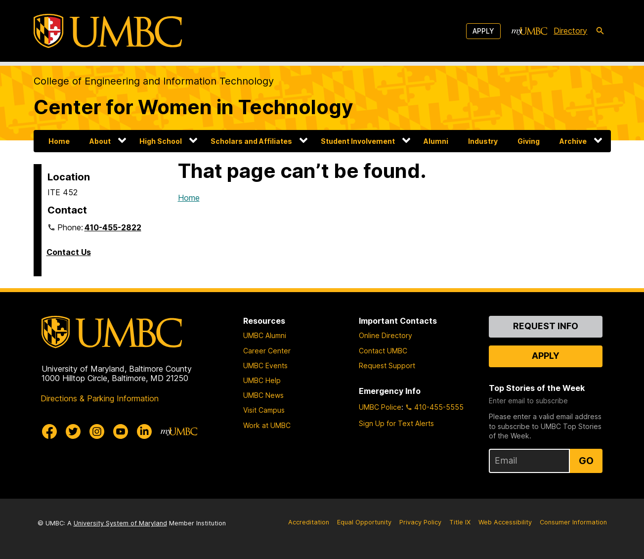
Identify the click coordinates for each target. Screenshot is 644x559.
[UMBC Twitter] (73, 431)
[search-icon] (600, 31)
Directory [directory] (570, 31)
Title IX (460, 522)
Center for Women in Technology (193, 107)
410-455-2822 (113, 227)
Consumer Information (573, 522)
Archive (573, 141)
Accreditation (308, 522)
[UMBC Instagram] (97, 431)
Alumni (436, 141)
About (100, 141)
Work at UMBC (267, 425)
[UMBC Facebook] (49, 431)
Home (59, 141)
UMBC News (263, 395)
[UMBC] (108, 31)
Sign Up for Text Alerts (396, 423)
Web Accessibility (505, 522)
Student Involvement (358, 141)
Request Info (545, 326)
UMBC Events (265, 365)
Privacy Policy (420, 522)
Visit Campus (264, 410)
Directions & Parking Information (100, 398)
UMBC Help (262, 380)
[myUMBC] (529, 31)
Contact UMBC (383, 350)
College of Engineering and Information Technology (154, 81)
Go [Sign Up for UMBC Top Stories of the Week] (586, 461)
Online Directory (385, 335)
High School (160, 141)
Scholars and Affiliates (251, 141)
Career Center (267, 350)
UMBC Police (380, 407)
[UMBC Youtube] (120, 431)
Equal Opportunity (364, 522)
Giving (528, 141)
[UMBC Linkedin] (144, 431)
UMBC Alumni (264, 335)
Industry (483, 141)
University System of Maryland (120, 523)
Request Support (387, 365)
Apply (483, 31)
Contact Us (68, 252)
